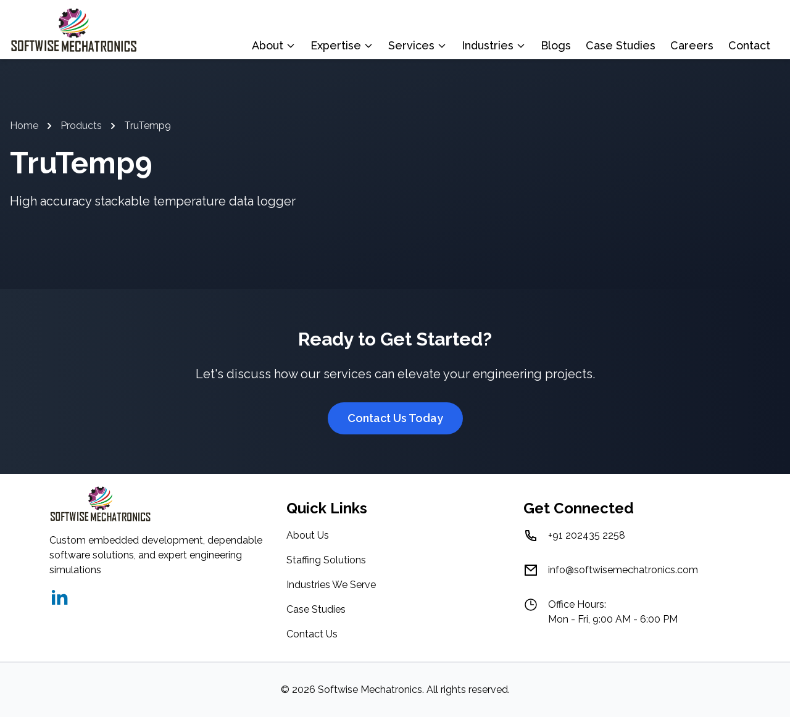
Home (24, 125)
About (274, 45)
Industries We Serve (331, 585)
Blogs (556, 45)
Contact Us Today (395, 418)
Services (417, 45)
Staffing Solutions (326, 560)
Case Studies (620, 45)
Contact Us (312, 634)
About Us (307, 535)
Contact (749, 45)
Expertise (341, 45)
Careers (691, 45)
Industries (494, 45)
